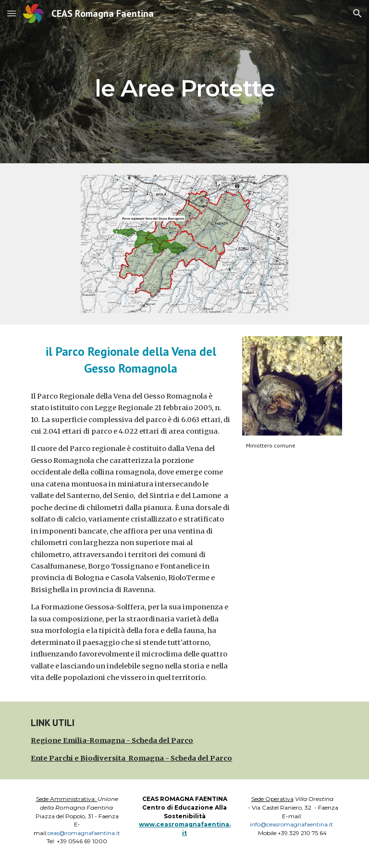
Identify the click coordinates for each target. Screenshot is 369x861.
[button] (11, 13)
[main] (184, 81)
